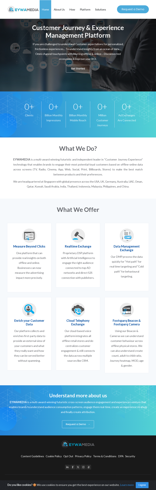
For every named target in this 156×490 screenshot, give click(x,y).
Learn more (127, 484)
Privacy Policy (83, 456)
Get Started (78, 68)
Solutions (100, 9)
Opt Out (68, 456)
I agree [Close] (142, 484)
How (72, 9)
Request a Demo (133, 9)
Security (130, 456)
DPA (121, 456)
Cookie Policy (54, 456)
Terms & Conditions (104, 456)
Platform (85, 9)
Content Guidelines (32, 456)
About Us (59, 9)
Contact (46, 28)
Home (45, 9)
